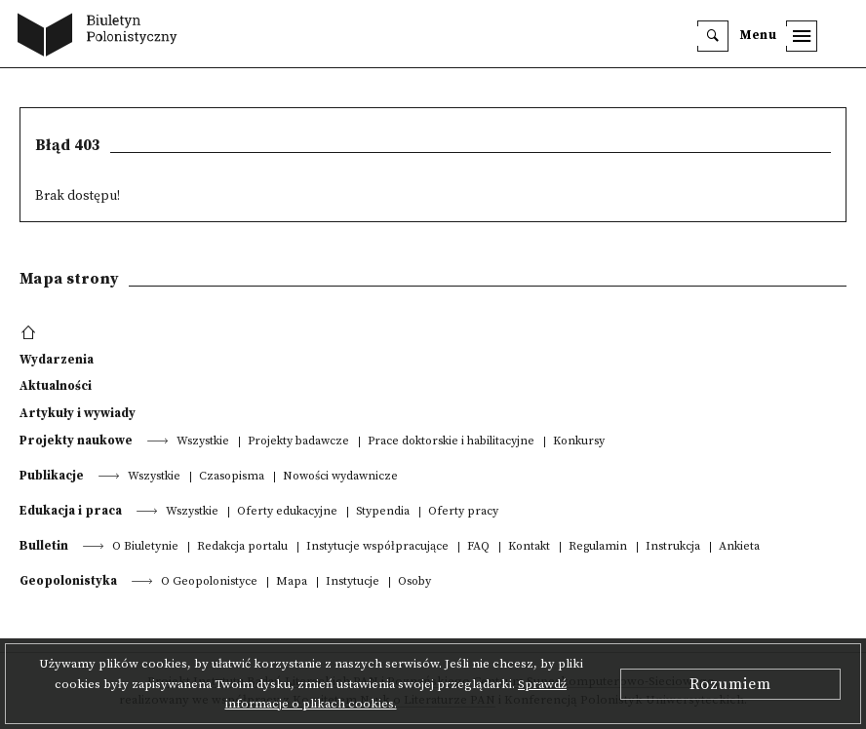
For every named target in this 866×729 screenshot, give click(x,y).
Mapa (291, 582)
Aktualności (56, 386)
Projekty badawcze (298, 442)
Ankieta (739, 547)
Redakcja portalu (242, 547)
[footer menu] (31, 333)
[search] (712, 36)
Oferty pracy (463, 512)
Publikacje (52, 475)
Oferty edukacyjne (287, 512)
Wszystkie (203, 442)
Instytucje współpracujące (377, 547)
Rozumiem (730, 684)
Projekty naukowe (76, 440)
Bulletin (44, 546)
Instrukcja (673, 547)
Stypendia (383, 512)
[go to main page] (102, 37)
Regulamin (598, 547)
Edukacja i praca (71, 510)
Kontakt (529, 547)
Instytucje (352, 582)
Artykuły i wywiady (78, 413)
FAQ (478, 547)
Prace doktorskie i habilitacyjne (451, 442)
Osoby (414, 582)
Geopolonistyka (68, 581)
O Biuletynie (145, 547)
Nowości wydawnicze (340, 477)
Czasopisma (231, 477)
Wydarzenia (57, 359)
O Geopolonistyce (209, 582)
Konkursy (579, 442)
